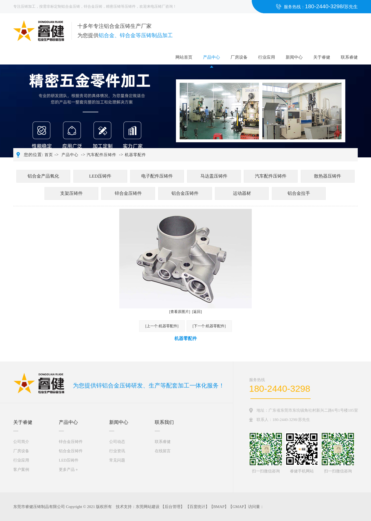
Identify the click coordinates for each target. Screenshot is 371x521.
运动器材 (242, 193)
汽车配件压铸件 (101, 155)
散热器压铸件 (327, 176)
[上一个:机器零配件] (161, 326)
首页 (49, 155)
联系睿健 (349, 57)
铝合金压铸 (70, 6)
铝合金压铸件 (184, 193)
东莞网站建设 (148, 507)
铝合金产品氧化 (43, 176)
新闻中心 (294, 57)
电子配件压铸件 (157, 176)
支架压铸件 (71, 193)
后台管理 (172, 507)
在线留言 (163, 451)
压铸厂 (159, 6)
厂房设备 (239, 57)
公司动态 (117, 442)
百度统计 (197, 507)
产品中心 (211, 57)
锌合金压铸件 (128, 193)
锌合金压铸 (93, 6)
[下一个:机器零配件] (209, 326)
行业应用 (266, 57)
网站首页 (183, 57)
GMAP (238, 507)
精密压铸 (113, 6)
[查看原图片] (179, 312)
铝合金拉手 (299, 193)
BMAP (219, 507)
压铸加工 (28, 6)
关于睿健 (321, 57)
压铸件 (130, 6)
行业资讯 (117, 451)
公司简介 (21, 442)
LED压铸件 (100, 176)
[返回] (197, 312)
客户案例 (21, 469)
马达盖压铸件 (213, 176)
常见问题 (117, 460)
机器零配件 (135, 155)
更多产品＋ (69, 469)
